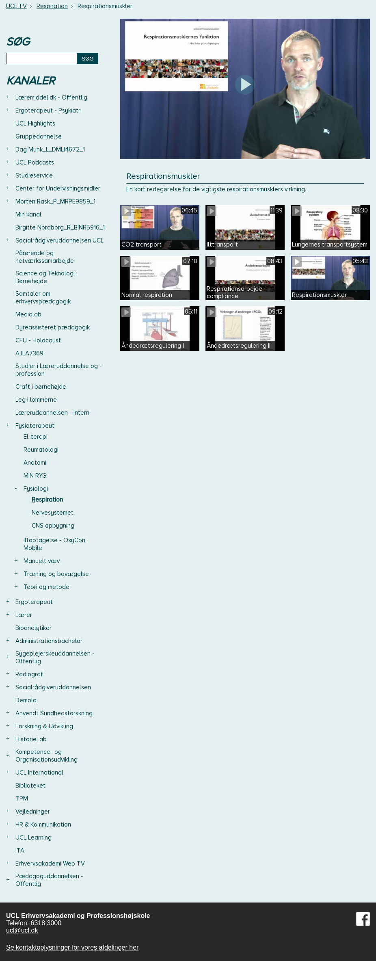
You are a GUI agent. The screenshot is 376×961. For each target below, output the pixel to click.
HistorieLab (31, 739)
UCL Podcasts (34, 162)
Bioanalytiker (33, 628)
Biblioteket (30, 785)
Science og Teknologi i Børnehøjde (46, 277)
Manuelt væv (42, 561)
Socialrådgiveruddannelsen (53, 687)
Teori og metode (46, 587)
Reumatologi (41, 449)
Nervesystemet (52, 512)
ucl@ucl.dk (22, 930)
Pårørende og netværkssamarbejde (44, 256)
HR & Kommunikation (43, 824)
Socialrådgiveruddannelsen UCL (59, 240)
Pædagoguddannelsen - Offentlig (49, 879)
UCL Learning (33, 837)
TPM (21, 798)
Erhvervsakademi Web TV (50, 863)
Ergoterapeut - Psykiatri (48, 110)
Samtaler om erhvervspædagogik (43, 297)
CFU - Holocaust (38, 340)
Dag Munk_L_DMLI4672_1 (50, 149)
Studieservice (34, 175)
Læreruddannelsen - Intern (52, 412)
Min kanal (28, 214)
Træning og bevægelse (56, 574)
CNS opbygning (53, 525)
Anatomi (35, 462)
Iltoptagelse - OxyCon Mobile (54, 544)
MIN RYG (35, 475)
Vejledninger (32, 811)
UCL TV (16, 6)
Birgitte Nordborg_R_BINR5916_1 (60, 227)
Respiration (52, 6)
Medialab (28, 314)
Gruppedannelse (38, 136)
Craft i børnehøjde (40, 386)
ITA (19, 850)
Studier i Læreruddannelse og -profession (58, 369)
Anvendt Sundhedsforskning (54, 713)
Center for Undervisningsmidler (57, 188)
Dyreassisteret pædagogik (52, 327)
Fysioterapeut (34, 425)
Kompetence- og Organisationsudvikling (46, 755)
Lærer (23, 615)
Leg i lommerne (36, 399)
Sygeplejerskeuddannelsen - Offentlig (55, 657)
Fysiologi (36, 488)
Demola (26, 700)
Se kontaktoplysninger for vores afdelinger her (72, 947)
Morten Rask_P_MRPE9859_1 (55, 201)
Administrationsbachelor (48, 641)
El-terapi (36, 436)
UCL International (39, 772)
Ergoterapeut (34, 602)
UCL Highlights (35, 123)
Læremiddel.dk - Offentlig (51, 97)
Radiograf (29, 674)
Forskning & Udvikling (44, 726)
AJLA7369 (29, 353)
